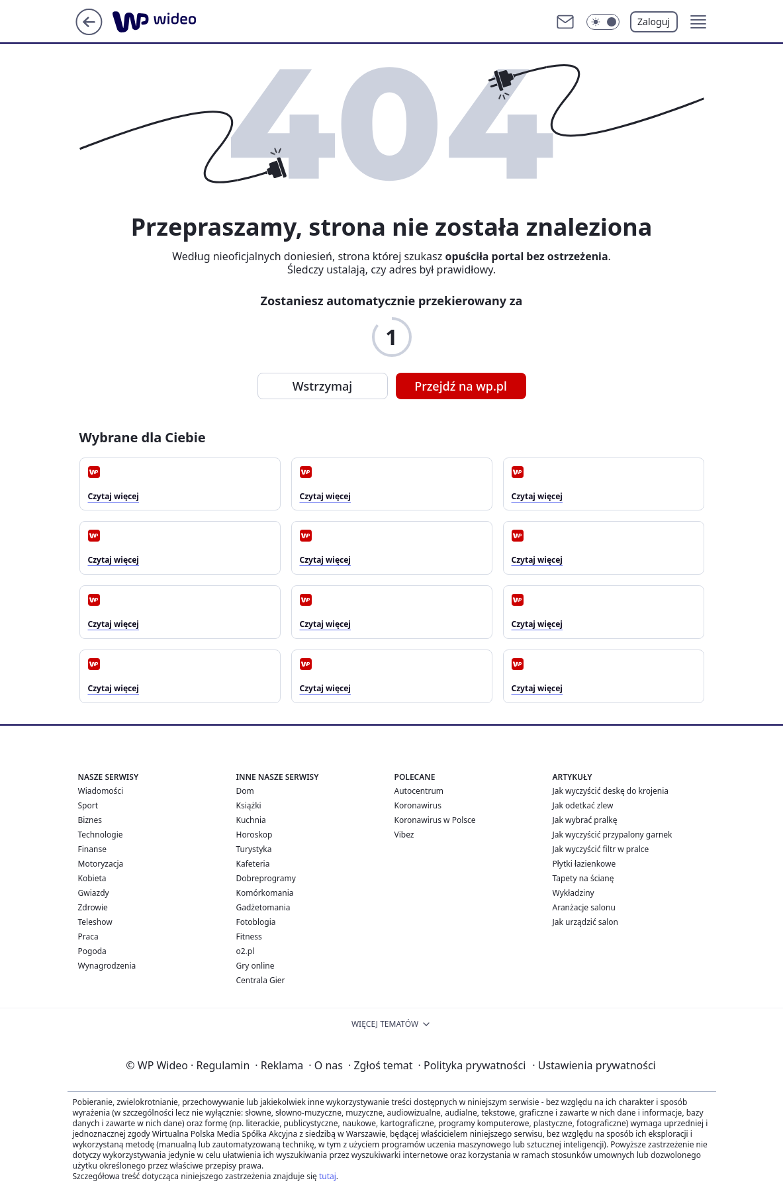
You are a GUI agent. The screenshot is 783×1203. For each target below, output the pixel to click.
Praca (88, 936)
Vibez (404, 834)
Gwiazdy (93, 892)
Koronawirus (417, 805)
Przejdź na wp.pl (460, 386)
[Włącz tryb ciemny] (603, 22)
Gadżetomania (263, 907)
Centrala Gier (260, 980)
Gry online (255, 965)
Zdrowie (93, 907)
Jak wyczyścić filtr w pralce (601, 849)
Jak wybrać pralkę (585, 820)
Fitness (249, 936)
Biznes (90, 820)
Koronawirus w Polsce (435, 820)
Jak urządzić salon (586, 922)
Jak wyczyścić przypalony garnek (612, 834)
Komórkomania (265, 892)
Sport (88, 805)
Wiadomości (101, 790)
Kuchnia (251, 820)
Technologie (100, 834)
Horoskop (254, 834)
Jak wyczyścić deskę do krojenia (611, 790)
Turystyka (254, 849)
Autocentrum (419, 790)
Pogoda (92, 951)
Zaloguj (653, 21)
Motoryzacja (101, 863)
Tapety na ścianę (583, 878)
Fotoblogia (256, 922)
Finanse (92, 849)
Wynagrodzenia (107, 965)
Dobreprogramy (266, 878)
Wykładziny (573, 892)
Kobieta (92, 878)
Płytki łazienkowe (584, 863)
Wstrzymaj (322, 386)
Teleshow (95, 922)
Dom (245, 790)
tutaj (327, 1176)
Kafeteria (253, 863)
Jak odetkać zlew (583, 805)
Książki (248, 805)
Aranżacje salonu (584, 907)
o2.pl (245, 951)
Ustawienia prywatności (593, 1065)
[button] (698, 21)
